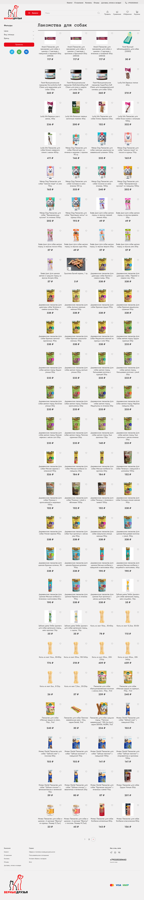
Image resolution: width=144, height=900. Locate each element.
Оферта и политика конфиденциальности (42, 852)
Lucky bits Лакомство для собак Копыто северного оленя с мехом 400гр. (50, 150)
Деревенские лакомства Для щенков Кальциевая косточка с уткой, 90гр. (127, 533)
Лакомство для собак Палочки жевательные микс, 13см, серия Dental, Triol (76, 720)
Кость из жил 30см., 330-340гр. (128, 658)
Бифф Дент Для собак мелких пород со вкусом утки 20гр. (128, 245)
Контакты (88, 3)
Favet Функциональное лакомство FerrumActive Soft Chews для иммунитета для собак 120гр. (50, 86)
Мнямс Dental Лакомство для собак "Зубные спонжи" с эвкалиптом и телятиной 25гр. (76, 787)
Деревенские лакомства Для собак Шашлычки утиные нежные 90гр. (102, 533)
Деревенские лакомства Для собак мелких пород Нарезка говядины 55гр (128, 403)
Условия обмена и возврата (37, 859)
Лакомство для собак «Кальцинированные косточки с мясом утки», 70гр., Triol (102, 688)
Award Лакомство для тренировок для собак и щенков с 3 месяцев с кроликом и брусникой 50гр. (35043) (76, 51)
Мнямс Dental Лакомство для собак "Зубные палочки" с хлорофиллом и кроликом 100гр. (127, 754)
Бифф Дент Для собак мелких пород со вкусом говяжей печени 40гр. (102, 215)
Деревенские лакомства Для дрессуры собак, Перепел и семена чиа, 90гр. (127, 275)
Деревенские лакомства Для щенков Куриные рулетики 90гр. (76, 565)
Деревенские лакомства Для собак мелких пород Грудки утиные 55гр (50, 369)
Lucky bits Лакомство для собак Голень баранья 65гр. (102, 117)
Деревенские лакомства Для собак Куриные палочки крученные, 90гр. (50, 338)
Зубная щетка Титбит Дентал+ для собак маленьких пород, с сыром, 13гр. (76, 628)
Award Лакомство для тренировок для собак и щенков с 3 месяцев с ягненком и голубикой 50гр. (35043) (102, 51)
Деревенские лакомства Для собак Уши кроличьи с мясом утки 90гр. (76, 533)
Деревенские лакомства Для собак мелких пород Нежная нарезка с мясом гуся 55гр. (50, 435)
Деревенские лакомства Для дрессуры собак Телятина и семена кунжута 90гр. (50, 307)
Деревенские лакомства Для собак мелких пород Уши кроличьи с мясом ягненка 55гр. (127, 436)
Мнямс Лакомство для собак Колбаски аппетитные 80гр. (102, 819)
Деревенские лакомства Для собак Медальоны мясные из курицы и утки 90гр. (102, 338)
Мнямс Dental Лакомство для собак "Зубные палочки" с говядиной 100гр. (101, 753)
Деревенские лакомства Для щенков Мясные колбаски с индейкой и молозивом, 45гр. (128, 565)
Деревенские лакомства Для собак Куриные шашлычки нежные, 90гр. (76, 338)
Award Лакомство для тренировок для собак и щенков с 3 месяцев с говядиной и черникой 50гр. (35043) (50, 51)
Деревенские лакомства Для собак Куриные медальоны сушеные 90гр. (127, 307)
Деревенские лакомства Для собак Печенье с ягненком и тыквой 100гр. (102, 500)
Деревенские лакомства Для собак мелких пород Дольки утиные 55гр (76, 369)
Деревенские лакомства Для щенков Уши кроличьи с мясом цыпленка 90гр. (102, 596)
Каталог (69, 3)
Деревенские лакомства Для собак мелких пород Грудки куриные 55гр (127, 338)
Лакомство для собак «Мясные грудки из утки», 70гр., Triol (50, 720)
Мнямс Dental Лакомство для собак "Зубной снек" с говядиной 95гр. (127, 720)
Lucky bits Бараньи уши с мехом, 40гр (50, 117)
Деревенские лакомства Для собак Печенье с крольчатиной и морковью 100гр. (50, 501)
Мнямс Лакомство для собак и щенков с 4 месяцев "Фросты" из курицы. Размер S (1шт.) (50, 821)
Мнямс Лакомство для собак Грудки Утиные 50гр (128, 786)
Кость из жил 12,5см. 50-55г (128, 625)
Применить (19, 44)
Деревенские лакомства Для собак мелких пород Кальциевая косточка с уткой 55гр (127, 371)
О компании (78, 3)
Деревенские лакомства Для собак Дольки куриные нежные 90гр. (76, 307)
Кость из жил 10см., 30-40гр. (101, 625)
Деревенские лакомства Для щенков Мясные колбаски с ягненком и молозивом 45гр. (50, 596)
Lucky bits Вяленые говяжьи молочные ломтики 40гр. (76, 117)
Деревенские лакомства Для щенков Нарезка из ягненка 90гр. (76, 596)
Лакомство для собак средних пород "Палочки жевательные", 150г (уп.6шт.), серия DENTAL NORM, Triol (102, 721)
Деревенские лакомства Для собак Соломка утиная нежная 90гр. (128, 500)
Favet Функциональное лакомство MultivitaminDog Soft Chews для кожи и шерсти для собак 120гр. (76, 86)
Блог (30, 862)
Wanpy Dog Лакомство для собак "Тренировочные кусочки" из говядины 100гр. (127, 183)
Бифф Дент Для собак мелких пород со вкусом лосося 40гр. (50, 245)
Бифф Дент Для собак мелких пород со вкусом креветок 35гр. (128, 215)
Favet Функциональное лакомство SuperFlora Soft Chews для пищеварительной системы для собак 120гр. (102, 86)
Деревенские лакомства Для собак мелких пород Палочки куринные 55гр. (76, 435)
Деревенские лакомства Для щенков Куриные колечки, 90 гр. (50, 565)
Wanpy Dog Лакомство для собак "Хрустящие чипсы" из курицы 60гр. (76, 215)
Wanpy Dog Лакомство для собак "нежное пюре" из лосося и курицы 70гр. (127, 150)
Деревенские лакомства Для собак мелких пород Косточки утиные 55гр (50, 403)
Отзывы (96, 3)
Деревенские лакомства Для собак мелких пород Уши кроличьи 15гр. (102, 435)
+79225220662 (131, 3)
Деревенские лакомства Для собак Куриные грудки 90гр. (102, 306)
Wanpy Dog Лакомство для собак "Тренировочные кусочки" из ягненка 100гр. (50, 215)
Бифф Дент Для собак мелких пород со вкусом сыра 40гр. (76, 245)
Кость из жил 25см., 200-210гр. (102, 658)
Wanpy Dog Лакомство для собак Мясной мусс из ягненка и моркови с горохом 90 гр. (76, 151)
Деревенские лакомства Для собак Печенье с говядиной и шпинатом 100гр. (128, 468)
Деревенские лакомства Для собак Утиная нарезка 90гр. (50, 532)
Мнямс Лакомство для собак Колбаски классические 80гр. (128, 819)
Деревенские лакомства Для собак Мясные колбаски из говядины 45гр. (76, 468)
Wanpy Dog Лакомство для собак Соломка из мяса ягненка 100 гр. (76, 183)
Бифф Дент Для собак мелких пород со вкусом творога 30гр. (102, 245)
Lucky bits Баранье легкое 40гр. (128, 83)
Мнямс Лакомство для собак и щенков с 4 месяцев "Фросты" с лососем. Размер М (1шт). (76, 821)
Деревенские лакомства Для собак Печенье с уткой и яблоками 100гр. (76, 500)
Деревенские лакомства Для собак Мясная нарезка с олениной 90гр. (50, 468)
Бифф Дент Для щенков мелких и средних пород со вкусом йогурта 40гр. (50, 275)
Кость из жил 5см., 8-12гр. (50, 686)
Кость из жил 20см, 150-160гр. (76, 657)
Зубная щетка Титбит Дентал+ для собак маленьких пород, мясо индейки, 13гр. (128, 596)
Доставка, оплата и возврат (111, 3)
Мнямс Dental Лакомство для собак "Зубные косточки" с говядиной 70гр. (76, 753)
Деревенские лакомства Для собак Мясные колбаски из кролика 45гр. (102, 468)
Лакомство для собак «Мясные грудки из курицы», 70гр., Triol (128, 688)
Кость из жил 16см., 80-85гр (50, 657)
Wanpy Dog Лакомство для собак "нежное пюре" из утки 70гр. (50, 183)
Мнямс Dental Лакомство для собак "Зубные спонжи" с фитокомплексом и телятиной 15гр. (50, 788)
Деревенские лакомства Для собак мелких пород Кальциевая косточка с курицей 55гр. (102, 371)
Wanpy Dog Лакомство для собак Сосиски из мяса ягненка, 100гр (102, 183)
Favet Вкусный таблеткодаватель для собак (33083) (128, 49)
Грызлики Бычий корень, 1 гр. (76, 273)
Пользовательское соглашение (39, 855)
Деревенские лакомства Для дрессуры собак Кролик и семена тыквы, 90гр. (102, 275)
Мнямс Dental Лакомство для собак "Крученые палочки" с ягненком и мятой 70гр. (101, 787)
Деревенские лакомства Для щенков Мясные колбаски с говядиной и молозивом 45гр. (102, 565)
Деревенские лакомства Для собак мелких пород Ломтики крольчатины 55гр (76, 403)
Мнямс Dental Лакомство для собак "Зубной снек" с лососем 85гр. (50, 753)
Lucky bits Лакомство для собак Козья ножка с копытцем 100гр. (128, 118)
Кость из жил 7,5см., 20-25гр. (76, 686)
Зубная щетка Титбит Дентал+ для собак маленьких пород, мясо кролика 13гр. (50, 628)
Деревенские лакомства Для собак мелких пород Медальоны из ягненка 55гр (102, 403)
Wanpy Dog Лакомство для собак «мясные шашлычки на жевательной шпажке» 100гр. (102, 150)
